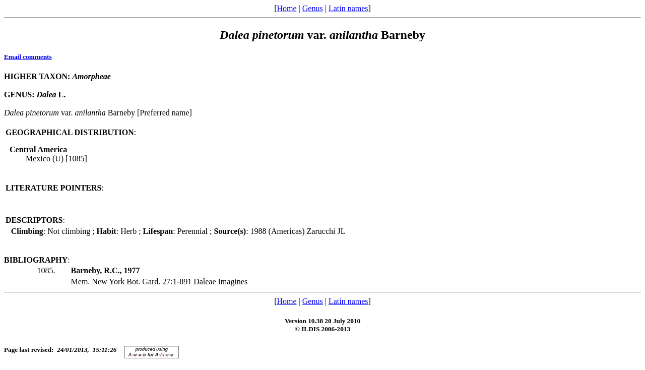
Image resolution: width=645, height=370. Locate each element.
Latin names (348, 8)
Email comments (28, 56)
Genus (312, 8)
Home (286, 8)
